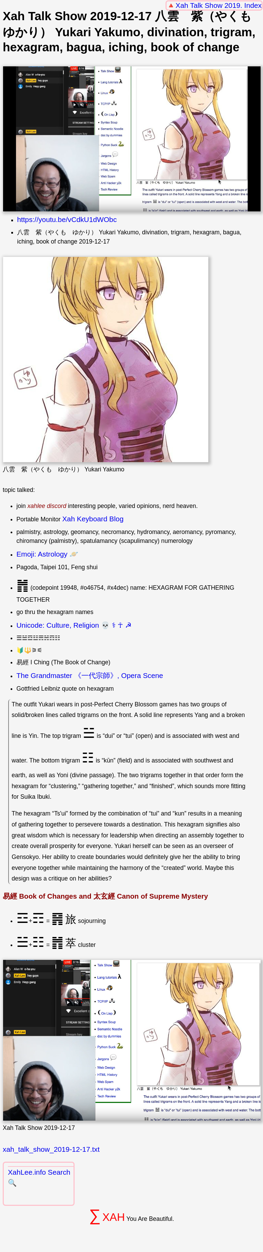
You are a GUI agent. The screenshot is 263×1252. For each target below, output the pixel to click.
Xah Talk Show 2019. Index (218, 5)
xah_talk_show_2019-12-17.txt (51, 1149)
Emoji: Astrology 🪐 (47, 554)
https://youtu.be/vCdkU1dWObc (67, 219)
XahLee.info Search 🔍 (39, 1177)
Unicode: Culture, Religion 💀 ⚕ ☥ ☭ (74, 625)
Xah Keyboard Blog (92, 519)
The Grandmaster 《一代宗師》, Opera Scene (89, 675)
